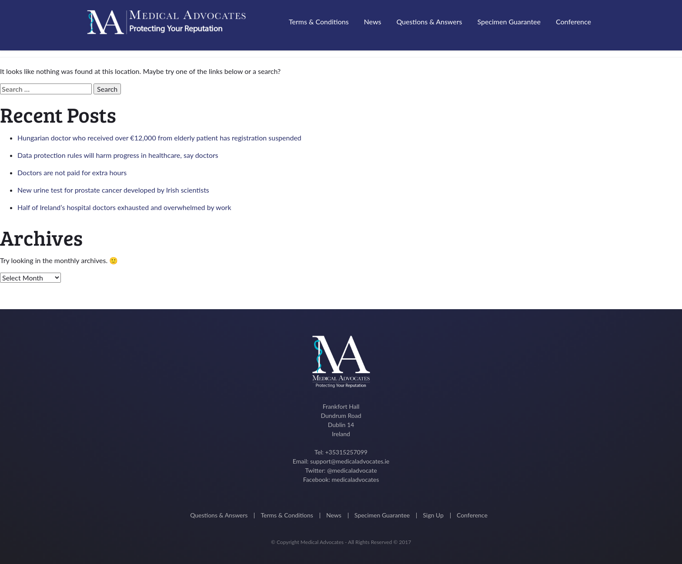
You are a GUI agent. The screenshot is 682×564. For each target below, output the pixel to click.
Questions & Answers (429, 21)
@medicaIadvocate (352, 470)
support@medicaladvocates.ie (349, 461)
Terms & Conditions (319, 21)
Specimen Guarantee (509, 21)
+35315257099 (346, 452)
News (372, 21)
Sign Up (433, 515)
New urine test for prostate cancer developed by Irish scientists (113, 190)
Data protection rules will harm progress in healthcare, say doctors (117, 155)
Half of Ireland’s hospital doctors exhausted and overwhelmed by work (124, 207)
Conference (573, 21)
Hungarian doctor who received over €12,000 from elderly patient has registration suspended (159, 137)
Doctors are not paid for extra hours (72, 172)
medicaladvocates (355, 479)
